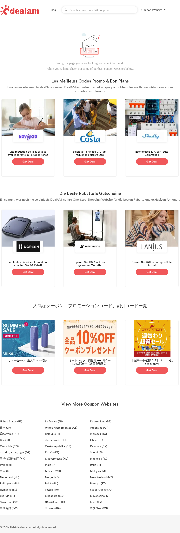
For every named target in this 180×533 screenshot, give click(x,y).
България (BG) (98, 434)
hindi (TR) (96, 502)
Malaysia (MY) (98, 471)
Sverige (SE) (7, 496)
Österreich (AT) (9, 434)
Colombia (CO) (9, 446)
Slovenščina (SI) (99, 496)
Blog (53, 10)
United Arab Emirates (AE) (61, 427)
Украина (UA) (53, 508)
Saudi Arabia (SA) (100, 489)
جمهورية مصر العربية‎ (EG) (15, 452)
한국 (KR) (5, 471)
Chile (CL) (96, 440)
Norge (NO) (52, 477)
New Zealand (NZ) (101, 477)
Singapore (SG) (54, 496)
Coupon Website (151, 10)
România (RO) (8, 489)
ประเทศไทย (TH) (55, 502)
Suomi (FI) (96, 452)
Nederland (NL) (9, 477)
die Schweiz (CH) (55, 440)
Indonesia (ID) (98, 458)
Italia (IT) (95, 465)
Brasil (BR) (6, 440)
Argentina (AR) (99, 427)
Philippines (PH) (9, 483)
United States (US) (11, 421)
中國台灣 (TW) (8, 508)
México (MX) (53, 471)
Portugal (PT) (98, 483)
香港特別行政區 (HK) (12, 458)
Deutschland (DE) (100, 421)
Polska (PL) (51, 483)
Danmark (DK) (98, 446)
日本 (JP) (5, 427)
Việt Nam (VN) (99, 508)
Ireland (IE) (6, 465)
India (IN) (50, 465)
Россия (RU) (52, 489)
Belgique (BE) (53, 434)
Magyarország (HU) (56, 458)
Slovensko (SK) (9, 502)
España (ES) (52, 452)
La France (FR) (54, 421)
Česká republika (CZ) (58, 446)
